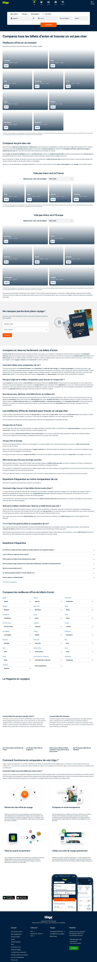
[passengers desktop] (25, 14)
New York (36, 639)
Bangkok (5, 606)
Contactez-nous (16, 947)
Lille (5, 81)
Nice (52, 61)
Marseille (7, 61)
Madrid (36, 631)
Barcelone (7, 236)
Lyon (67, 81)
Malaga (52, 277)
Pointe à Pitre (37, 648)
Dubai (66, 614)
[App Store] (22, 897)
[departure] (21, 18)
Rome (37, 257)
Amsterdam (8, 277)
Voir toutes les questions (10, 582)
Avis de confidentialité (17, 957)
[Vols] (34, 2)
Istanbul (68, 257)
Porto (52, 236)
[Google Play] (9, 897)
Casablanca (6, 614)
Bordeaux (38, 122)
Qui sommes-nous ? (17, 931)
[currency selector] (92, 3)
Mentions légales (16, 949)
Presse (13, 939)
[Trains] (41, 2)
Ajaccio (53, 194)
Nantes (52, 102)
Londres (67, 623)
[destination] (48, 18)
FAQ (12, 944)
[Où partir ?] (63, 2)
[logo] (6, 2)
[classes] (35, 14)
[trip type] (14, 14)
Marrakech (7, 122)
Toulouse (38, 81)
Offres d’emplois (16, 942)
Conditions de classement (18, 952)
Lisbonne (7, 257)
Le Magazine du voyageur (57, 933)
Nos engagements (16, 934)
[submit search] (48, 25)
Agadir (4, 598)
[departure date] (66, 18)
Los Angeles (6, 631)
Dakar (35, 614)
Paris (5, 194)
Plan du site (14, 960)
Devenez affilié (15, 936)
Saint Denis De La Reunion (41, 656)
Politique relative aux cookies (19, 954)
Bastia (66, 606)
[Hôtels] (56, 2)
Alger (6, 102)
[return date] (81, 18)
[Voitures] (48, 2)
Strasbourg (68, 656)
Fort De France (7, 623)
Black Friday (53, 936)
